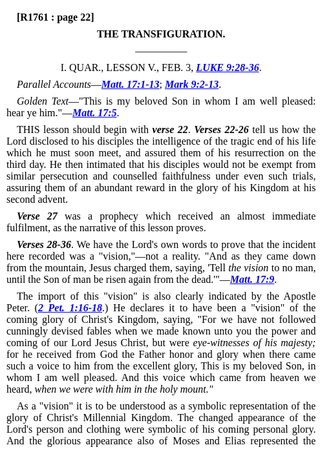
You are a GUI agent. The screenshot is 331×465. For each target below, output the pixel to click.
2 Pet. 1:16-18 (70, 307)
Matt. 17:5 (94, 112)
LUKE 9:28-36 (227, 67)
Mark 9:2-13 (192, 84)
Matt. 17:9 (252, 279)
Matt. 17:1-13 (130, 84)
